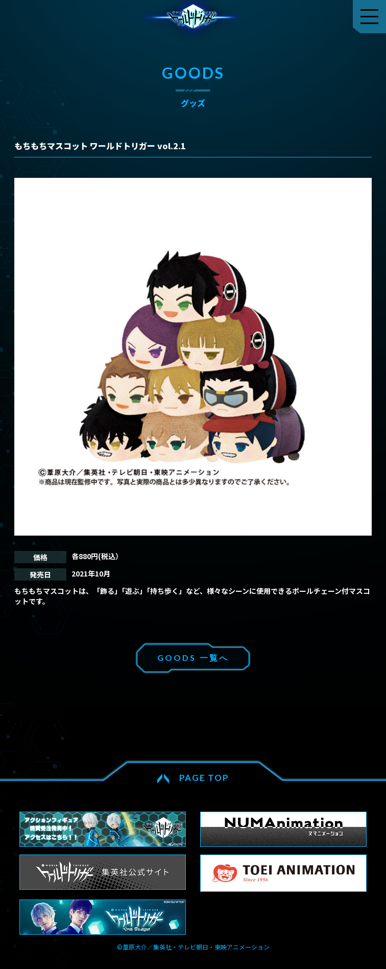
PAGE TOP (204, 777)
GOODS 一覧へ (193, 657)
